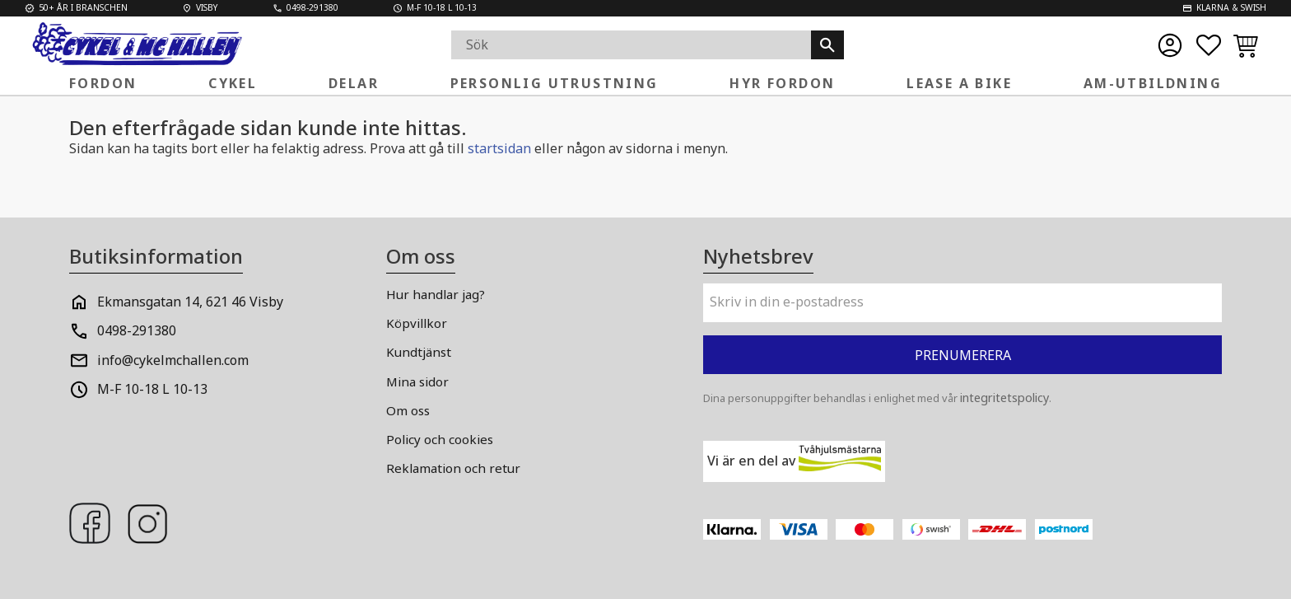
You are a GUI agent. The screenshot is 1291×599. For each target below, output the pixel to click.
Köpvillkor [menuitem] (416, 323)
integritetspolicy (1004, 397)
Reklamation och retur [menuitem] (453, 468)
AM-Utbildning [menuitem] (1153, 83)
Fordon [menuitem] (103, 83)
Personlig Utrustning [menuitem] (554, 83)
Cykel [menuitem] (232, 83)
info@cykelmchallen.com (173, 360)
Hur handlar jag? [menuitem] (435, 294)
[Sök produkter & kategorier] (631, 44)
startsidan (499, 148)
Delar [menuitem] (354, 83)
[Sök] (827, 44)
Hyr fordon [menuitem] (782, 83)
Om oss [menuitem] (408, 410)
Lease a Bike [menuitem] (959, 83)
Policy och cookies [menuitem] (439, 439)
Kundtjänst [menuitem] (418, 352)
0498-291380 (136, 330)
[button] (1208, 45)
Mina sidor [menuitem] (417, 381)
